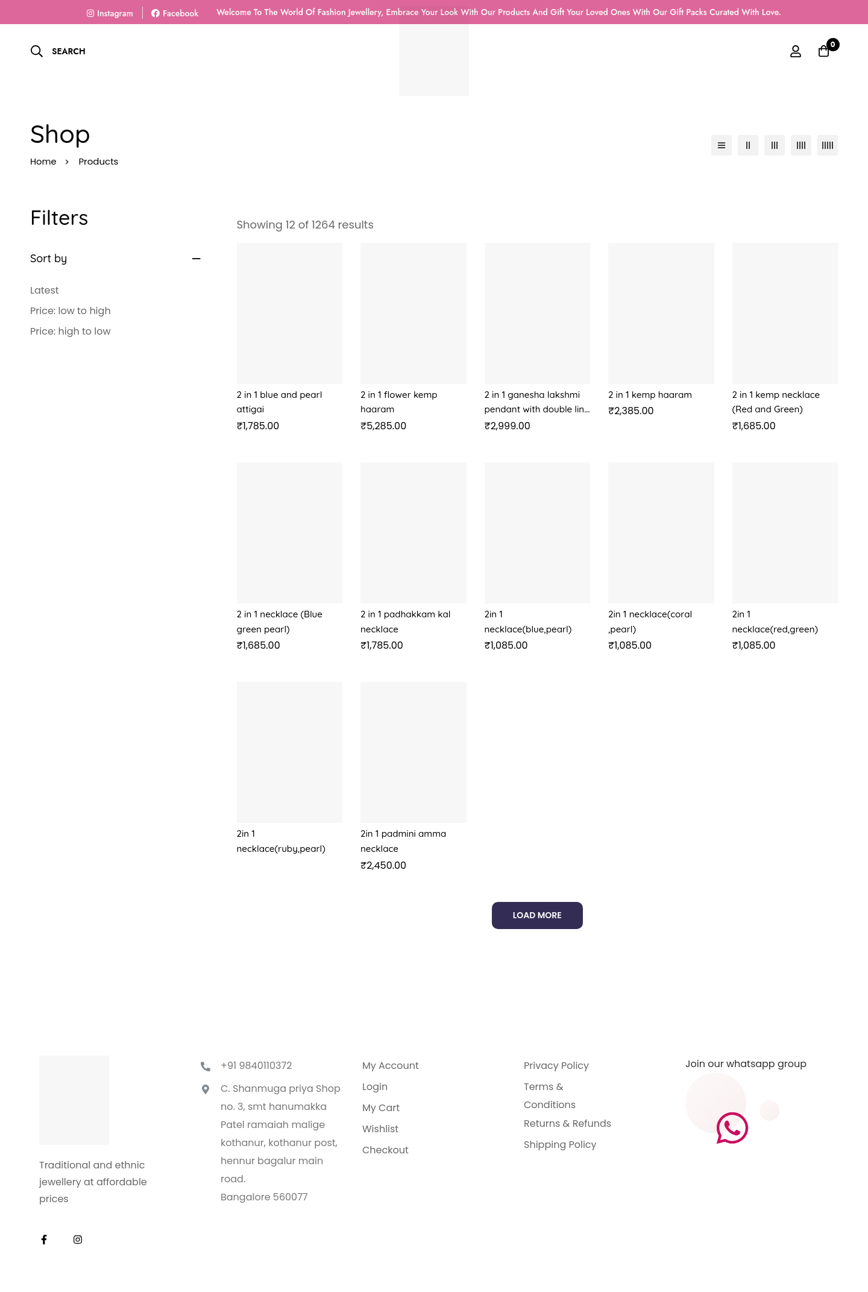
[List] (721, 145)
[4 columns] (801, 145)
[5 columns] (827, 145)
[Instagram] (78, 1237)
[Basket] (822, 51)
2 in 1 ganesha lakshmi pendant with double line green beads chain (536, 408)
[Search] (58, 51)
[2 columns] (748, 145)
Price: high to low (70, 331)
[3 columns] (774, 145)
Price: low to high (70, 311)
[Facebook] (44, 1237)
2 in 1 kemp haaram (652, 394)
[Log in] (792, 51)
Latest (44, 290)
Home (43, 161)
